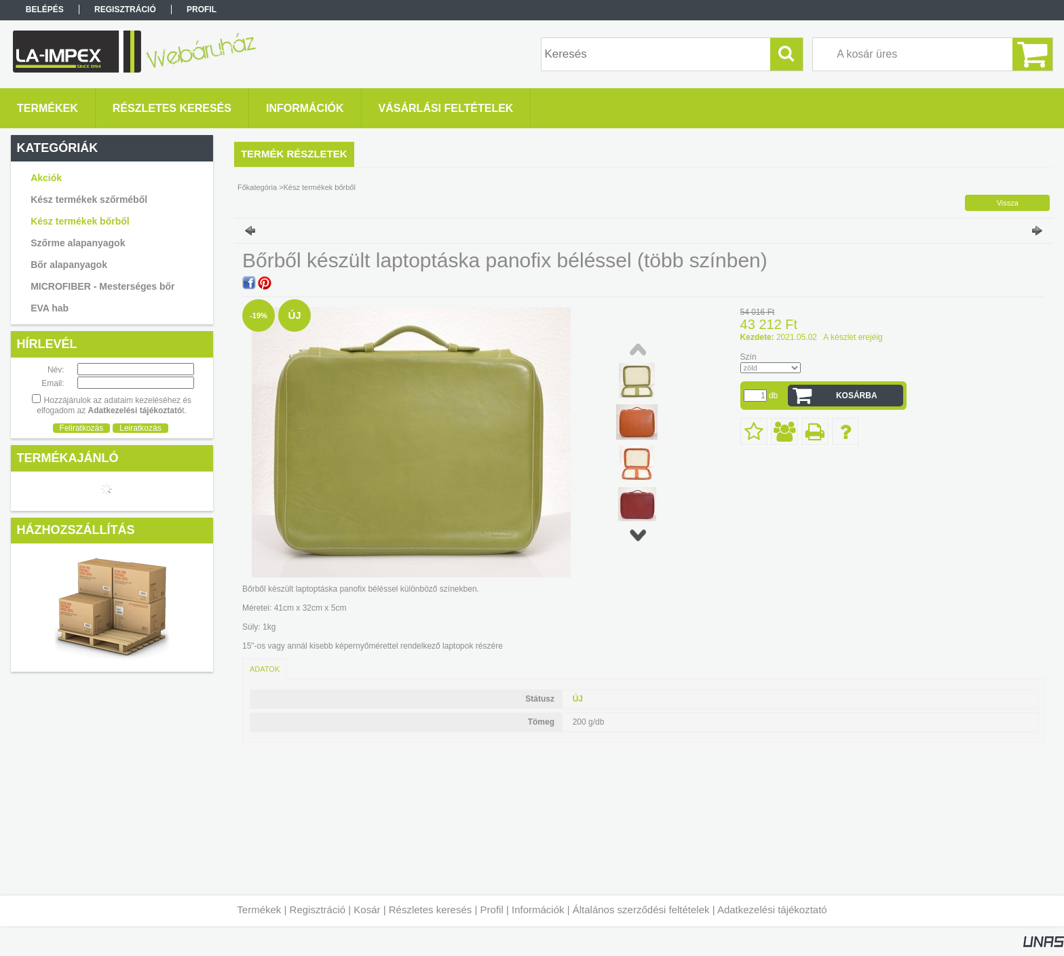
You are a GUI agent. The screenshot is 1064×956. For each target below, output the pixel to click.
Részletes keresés (430, 909)
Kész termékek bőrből (80, 221)
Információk (538, 909)
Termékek (259, 909)
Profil (492, 909)
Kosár (367, 909)
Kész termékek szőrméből (89, 199)
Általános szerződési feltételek (641, 909)
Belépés (45, 9)
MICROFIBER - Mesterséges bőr (102, 286)
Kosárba (856, 395)
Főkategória (257, 187)
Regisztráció (318, 909)
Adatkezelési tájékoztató (772, 909)
